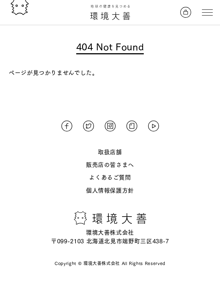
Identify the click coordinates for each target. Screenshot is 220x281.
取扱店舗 (110, 152)
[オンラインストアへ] (185, 12)
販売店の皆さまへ (110, 165)
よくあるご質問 (110, 177)
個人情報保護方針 (110, 190)
